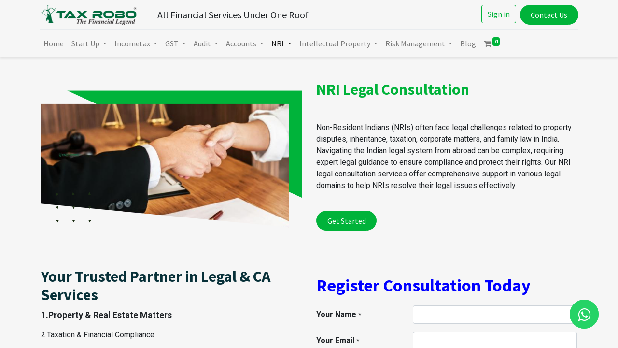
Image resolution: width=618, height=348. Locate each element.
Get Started (346, 221)
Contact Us (547, 15)
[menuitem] (55, 43)
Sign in (497, 14)
